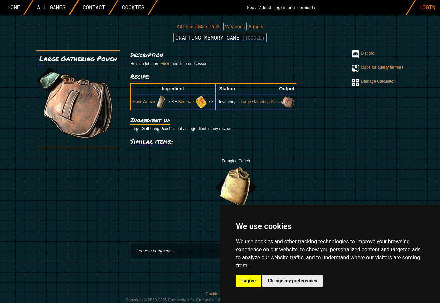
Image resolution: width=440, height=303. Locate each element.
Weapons (235, 26)
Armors (255, 26)
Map (202, 26)
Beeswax (192, 101)
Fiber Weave (149, 101)
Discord (368, 53)
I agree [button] (248, 280)
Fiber (165, 63)
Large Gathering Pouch (267, 101)
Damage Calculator (378, 81)
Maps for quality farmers (382, 67)
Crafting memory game (220, 37)
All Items (186, 26)
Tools (216, 26)
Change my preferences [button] (292, 280)
